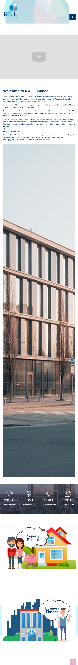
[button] (72, 17)
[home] (11, 11)
